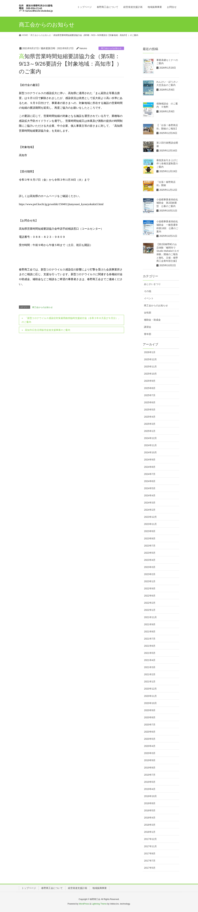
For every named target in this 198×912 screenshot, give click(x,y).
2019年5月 (149, 782)
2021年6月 (149, 645)
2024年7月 (149, 474)
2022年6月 (149, 595)
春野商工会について (52, 888)
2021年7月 (149, 638)
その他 (147, 291)
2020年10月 (150, 703)
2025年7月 (149, 395)
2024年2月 (149, 509)
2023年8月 (149, 538)
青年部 (147, 334)
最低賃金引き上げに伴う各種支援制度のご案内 (167, 163)
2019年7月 (149, 774)
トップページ (29, 888)
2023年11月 (150, 524)
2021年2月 (149, 674)
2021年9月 (149, 624)
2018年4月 (149, 817)
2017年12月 (150, 839)
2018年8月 (149, 803)
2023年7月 (149, 545)
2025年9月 (149, 380)
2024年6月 (149, 481)
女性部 (147, 312)
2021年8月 (149, 631)
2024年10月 (150, 452)
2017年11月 (150, 846)
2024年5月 (149, 488)
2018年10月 (150, 796)
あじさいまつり (152, 284)
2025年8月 (149, 388)
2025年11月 (150, 366)
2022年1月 (149, 610)
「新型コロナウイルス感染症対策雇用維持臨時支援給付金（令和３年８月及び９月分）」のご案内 (71, 320)
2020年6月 (149, 731)
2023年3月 (149, 567)
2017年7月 (149, 860)
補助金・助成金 (152, 319)
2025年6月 (149, 402)
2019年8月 (149, 767)
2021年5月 (149, 653)
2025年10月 (150, 373)
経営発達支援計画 (77, 888)
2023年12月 (150, 517)
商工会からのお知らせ (111, 48)
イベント (149, 298)
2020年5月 (149, 738)
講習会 (147, 327)
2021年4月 (149, 660)
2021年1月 (149, 681)
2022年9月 (149, 588)
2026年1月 (149, 352)
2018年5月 (149, 810)
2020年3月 (149, 753)
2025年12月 (150, 359)
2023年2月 (149, 574)
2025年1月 (149, 431)
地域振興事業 (99, 888)
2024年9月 (149, 459)
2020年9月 (149, 710)
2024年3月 (149, 502)
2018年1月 (149, 832)
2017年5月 (149, 867)
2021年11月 (150, 617)
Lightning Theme (99, 904)
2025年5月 (149, 409)
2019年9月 (149, 760)
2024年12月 (150, 438)
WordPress (84, 904)
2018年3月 (149, 824)
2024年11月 (150, 445)
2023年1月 (149, 581)
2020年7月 (149, 724)
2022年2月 (149, 602)
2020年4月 (149, 746)
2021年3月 (149, 667)
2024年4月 (149, 495)
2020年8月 (149, 717)
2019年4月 (149, 789)
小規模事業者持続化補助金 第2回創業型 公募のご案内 (167, 203)
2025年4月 (149, 416)
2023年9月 (149, 531)
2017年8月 (149, 853)
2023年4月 (149, 560)
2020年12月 (150, 688)
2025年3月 (149, 423)
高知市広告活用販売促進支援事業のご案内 (47, 330)
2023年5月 (149, 552)
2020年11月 (150, 696)
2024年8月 (149, 467)
